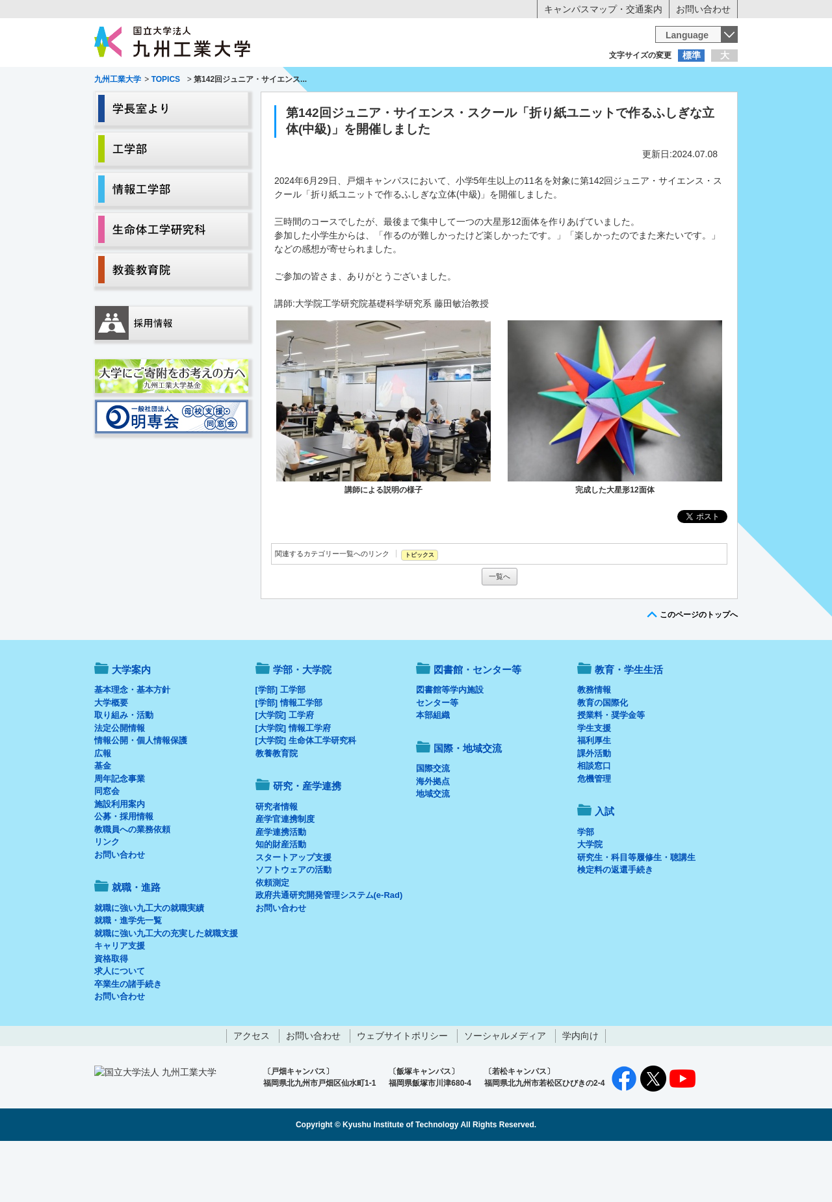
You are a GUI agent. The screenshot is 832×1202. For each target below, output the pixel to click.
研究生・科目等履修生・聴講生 (636, 911)
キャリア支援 (119, 999)
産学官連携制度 (285, 873)
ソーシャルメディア (505, 1089)
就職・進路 (456, 108)
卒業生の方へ (416, 81)
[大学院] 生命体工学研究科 (305, 794)
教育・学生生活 (376, 108)
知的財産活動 (280, 898)
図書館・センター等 (477, 723)
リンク (107, 896)
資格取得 (111, 1012)
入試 (697, 108)
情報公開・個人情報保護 (140, 794)
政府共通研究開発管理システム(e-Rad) (329, 949)
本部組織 (433, 769)
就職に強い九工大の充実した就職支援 (166, 987)
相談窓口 (594, 820)
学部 (585, 886)
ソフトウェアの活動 (293, 923)
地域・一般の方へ (673, 81)
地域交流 (433, 847)
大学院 (590, 898)
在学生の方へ (287, 81)
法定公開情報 (119, 782)
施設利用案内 (119, 858)
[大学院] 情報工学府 (293, 782)
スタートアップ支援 (293, 911)
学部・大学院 (302, 723)
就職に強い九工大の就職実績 (149, 962)
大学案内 (134, 108)
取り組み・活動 (123, 769)
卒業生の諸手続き (128, 1038)
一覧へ (499, 630)
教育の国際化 (602, 756)
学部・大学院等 (215, 108)
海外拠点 (433, 835)
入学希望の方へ (158, 81)
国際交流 (433, 822)
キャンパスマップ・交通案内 (603, 9)
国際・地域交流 (617, 108)
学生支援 (594, 782)
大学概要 (111, 756)
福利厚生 (594, 794)
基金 (102, 820)
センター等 (437, 756)
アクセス (251, 1089)
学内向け (580, 1089)
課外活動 (594, 807)
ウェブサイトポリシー (402, 1089)
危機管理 (594, 833)
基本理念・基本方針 (132, 743)
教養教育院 (276, 807)
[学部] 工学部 (280, 743)
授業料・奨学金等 (611, 769)
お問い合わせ (703, 9)
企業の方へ (544, 81)
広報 (102, 807)
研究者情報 (276, 860)
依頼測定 (272, 936)
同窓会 (107, 845)
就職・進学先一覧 (128, 974)
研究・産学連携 (537, 108)
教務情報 (594, 743)
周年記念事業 (119, 833)
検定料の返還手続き (615, 923)
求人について (119, 1025)
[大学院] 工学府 (284, 769)
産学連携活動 (280, 886)
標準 (691, 55)
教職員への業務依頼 (132, 883)
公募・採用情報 (123, 870)
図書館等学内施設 (450, 743)
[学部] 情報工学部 (288, 756)
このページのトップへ (699, 668)
